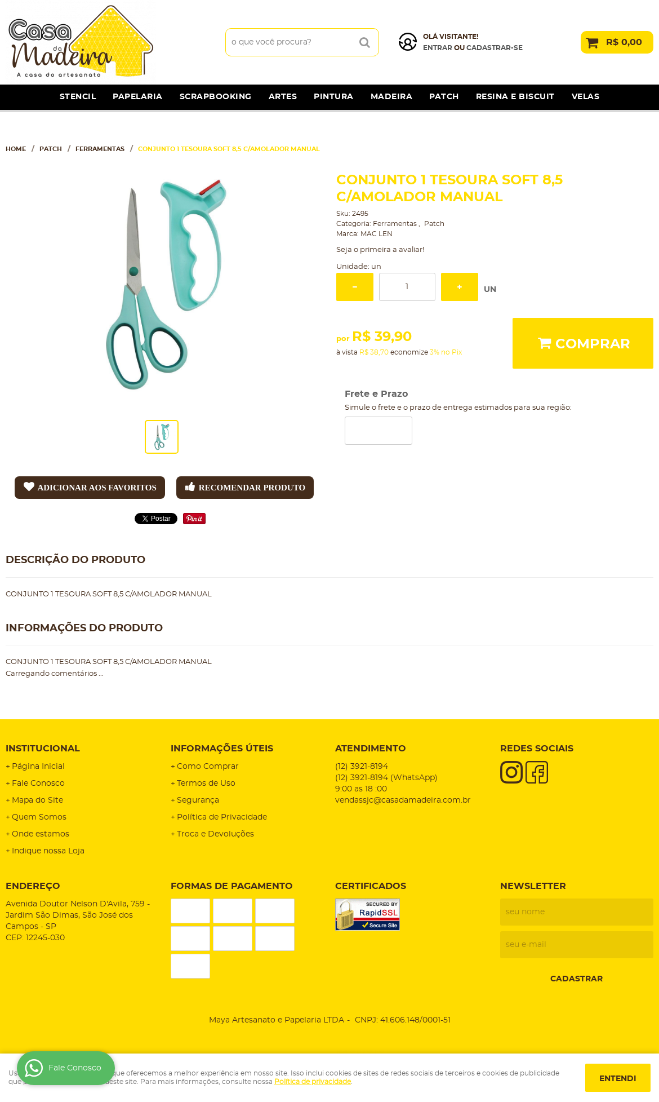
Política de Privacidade (222, 817)
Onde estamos (40, 834)
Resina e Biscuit (515, 97)
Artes (283, 97)
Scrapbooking (216, 97)
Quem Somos (39, 817)
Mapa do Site (37, 800)
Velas (586, 97)
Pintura (334, 97)
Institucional (43, 748)
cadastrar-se (494, 48)
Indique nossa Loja (48, 851)
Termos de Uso (206, 783)
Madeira (392, 97)
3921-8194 (361, 767)
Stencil (78, 97)
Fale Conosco (38, 783)
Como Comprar (208, 767)
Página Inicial (38, 767)
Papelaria (138, 97)
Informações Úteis (222, 748)
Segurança (198, 800)
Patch (444, 97)
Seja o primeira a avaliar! (380, 250)
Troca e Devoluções (215, 834)
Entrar (437, 48)
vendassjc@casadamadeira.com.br (403, 800)
